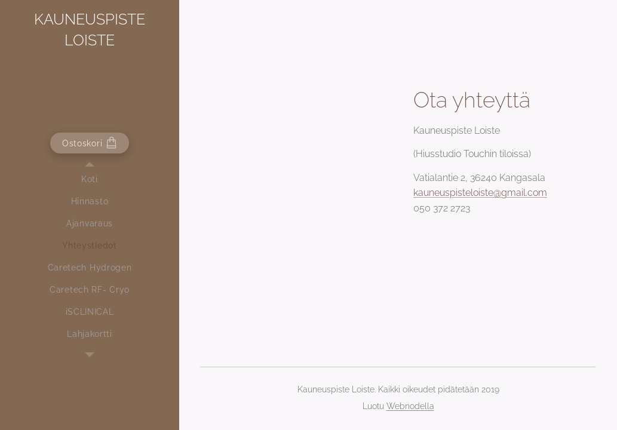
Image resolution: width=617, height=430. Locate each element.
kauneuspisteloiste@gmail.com (480, 192)
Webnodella (410, 406)
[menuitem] (90, 179)
